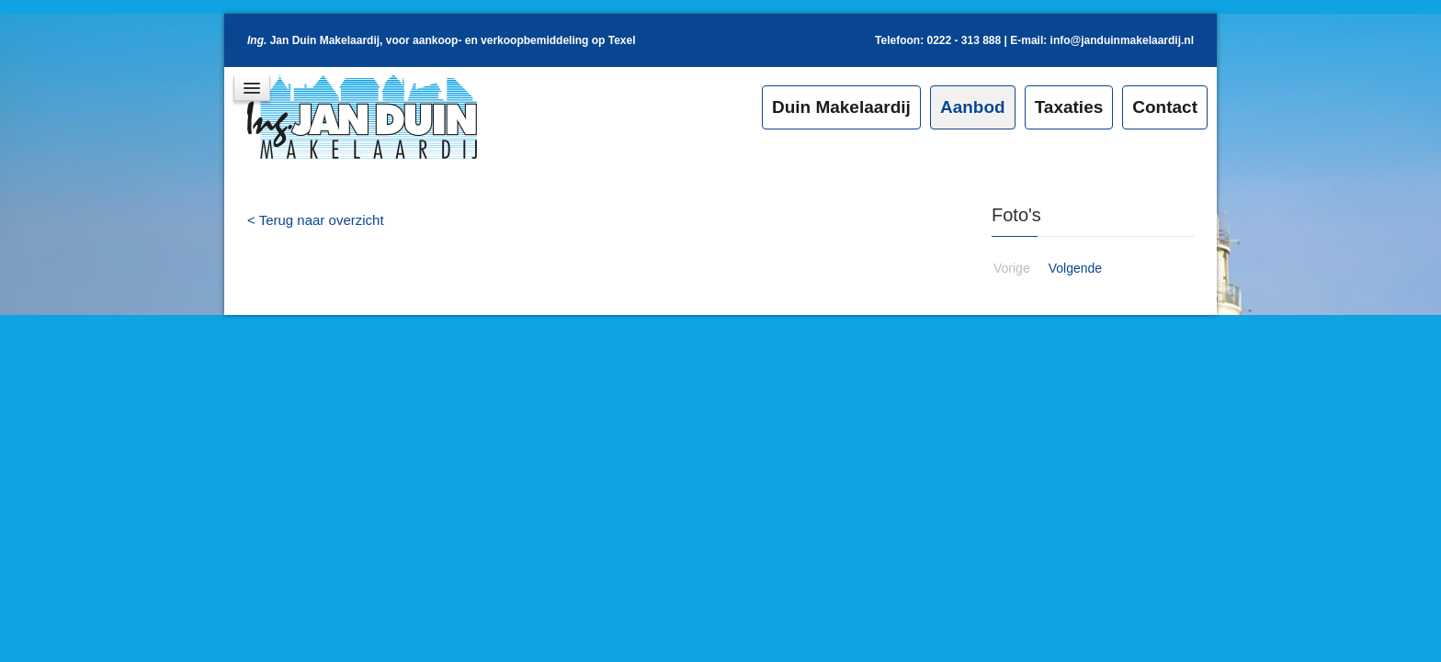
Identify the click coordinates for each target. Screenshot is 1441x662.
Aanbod (972, 107)
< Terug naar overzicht (315, 220)
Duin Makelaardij (841, 107)
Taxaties (1069, 107)
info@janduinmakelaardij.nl (1122, 40)
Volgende (1075, 268)
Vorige (1011, 268)
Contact (1164, 107)
